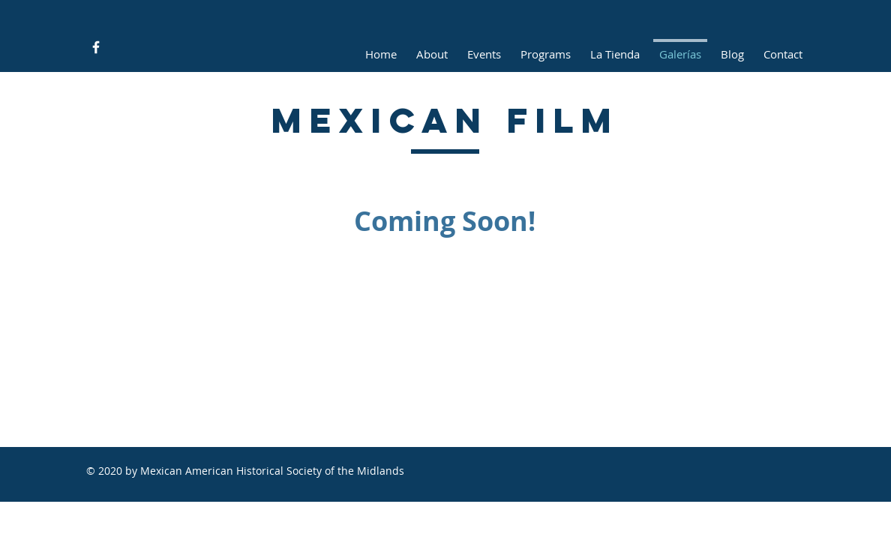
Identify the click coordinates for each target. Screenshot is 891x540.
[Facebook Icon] (96, 47)
